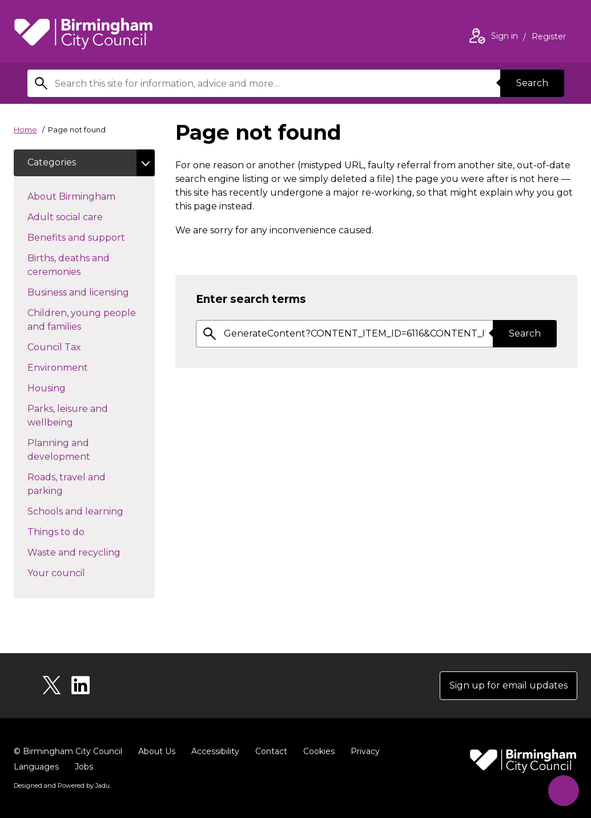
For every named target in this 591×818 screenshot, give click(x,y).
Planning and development (79, 450)
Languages (36, 767)
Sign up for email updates (508, 686)
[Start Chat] (563, 790)
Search (532, 83)
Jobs (84, 767)
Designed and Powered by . (62, 786)
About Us (156, 752)
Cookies (319, 752)
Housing (66, 388)
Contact (271, 752)
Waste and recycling (91, 552)
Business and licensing (91, 292)
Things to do (76, 531)
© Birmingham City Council (68, 752)
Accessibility (215, 752)
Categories (51, 162)
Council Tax (74, 347)
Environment (77, 367)
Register (549, 37)
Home (25, 129)
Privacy (365, 752)
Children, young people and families (81, 320)
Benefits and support (91, 237)
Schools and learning (91, 511)
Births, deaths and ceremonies (74, 265)
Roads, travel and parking (66, 484)
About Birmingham (91, 196)
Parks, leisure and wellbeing (70, 416)
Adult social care (85, 216)
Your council (76, 572)
